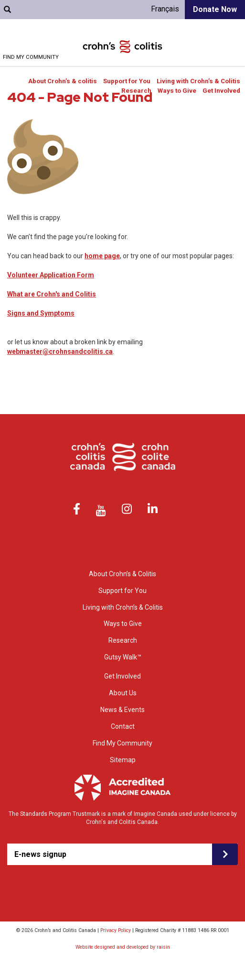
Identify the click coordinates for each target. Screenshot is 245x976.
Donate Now (215, 9)
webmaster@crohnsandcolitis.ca (60, 351)
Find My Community (31, 57)
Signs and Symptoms (41, 313)
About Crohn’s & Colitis (122, 574)
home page (102, 256)
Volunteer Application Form (50, 275)
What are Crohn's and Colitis (51, 294)
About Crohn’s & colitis (62, 81)
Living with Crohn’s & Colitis (198, 81)
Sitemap (123, 760)
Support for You (126, 81)
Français (165, 8)
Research (136, 90)
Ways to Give (177, 90)
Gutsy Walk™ (122, 657)
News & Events (122, 709)
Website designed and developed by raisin (122, 947)
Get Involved (221, 90)
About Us (123, 693)
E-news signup (40, 854)
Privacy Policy (115, 930)
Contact (123, 726)
